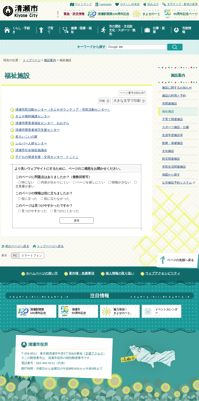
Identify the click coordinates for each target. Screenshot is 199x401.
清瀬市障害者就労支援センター (37, 130)
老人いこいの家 (26, 136)
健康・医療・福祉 (81, 30)
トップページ (32, 60)
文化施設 (168, 151)
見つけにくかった (66, 211)
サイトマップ (83, 4)
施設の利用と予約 (174, 95)
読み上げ (153, 4)
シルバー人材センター (31, 143)
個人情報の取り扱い (120, 273)
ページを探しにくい (90, 182)
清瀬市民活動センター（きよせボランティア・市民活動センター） (63, 109)
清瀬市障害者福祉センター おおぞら (42, 123)
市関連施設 (169, 103)
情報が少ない (121, 182)
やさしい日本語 (130, 4)
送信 (76, 220)
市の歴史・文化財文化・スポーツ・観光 (122, 30)
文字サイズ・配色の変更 (182, 4)
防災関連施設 (171, 158)
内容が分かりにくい (55, 182)
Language (105, 4)
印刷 (102, 100)
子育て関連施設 (172, 119)
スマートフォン (31, 255)
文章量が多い (25, 186)
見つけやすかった (34, 211)
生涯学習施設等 (172, 135)
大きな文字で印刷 (126, 101)
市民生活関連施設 (174, 166)
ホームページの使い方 (42, 273)
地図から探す (171, 174)
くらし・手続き (21, 30)
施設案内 (50, 60)
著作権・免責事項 (81, 273)
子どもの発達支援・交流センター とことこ (47, 157)
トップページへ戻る (50, 246)
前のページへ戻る (17, 246)
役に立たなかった (56, 198)
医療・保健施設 (172, 143)
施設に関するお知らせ (177, 87)
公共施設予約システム (178, 182)
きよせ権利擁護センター (32, 116)
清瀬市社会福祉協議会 (31, 150)
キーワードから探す (91, 46)
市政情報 (186, 30)
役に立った (29, 198)
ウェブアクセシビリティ (162, 273)
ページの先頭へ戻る (180, 260)
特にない (27, 182)
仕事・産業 (158, 30)
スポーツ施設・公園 (175, 127)
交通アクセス (94, 353)
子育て (50, 30)
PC (15, 255)
